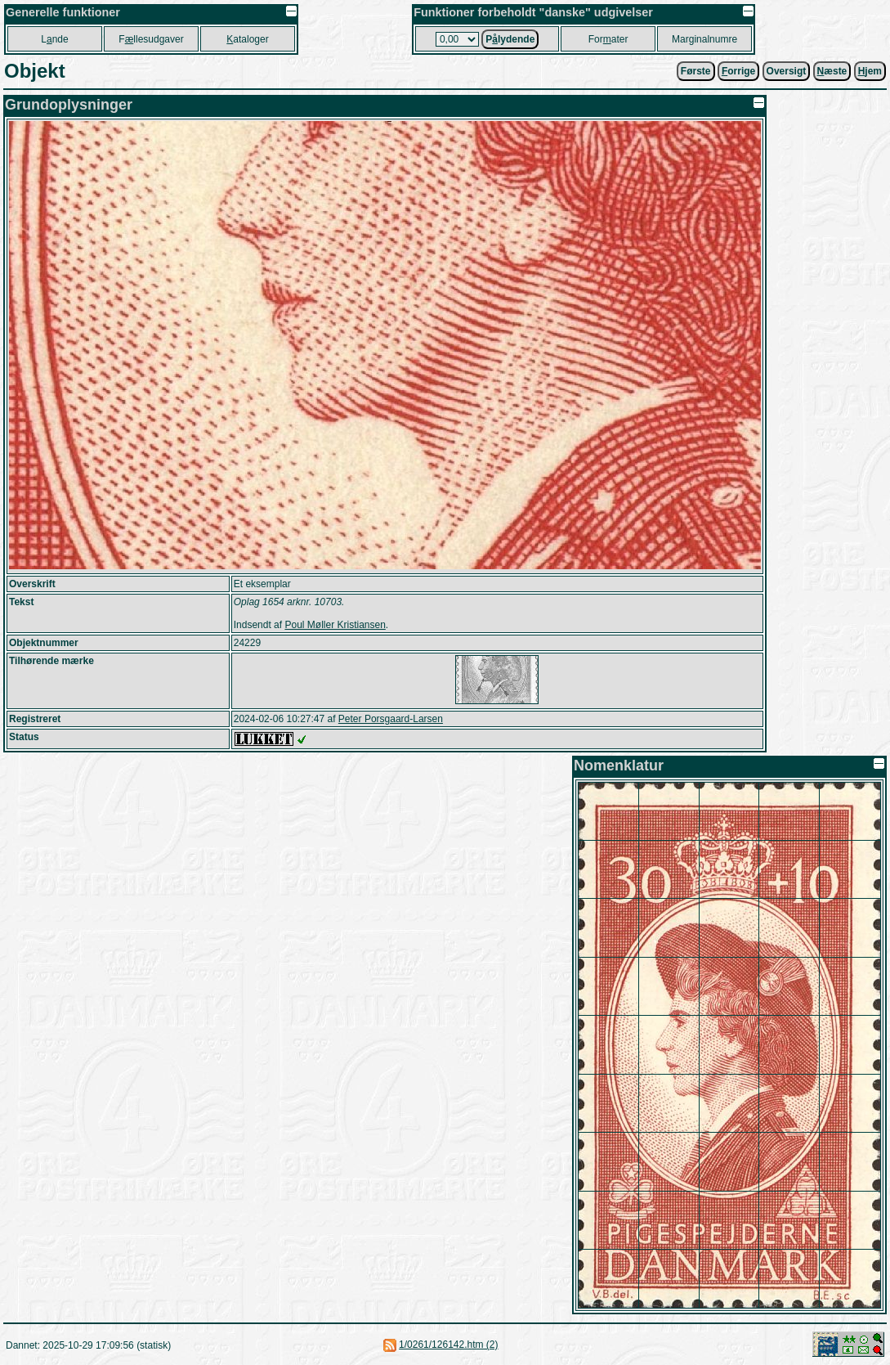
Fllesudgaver (151, 39)
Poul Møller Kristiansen (334, 625)
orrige (738, 71)
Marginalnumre (704, 39)
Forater (608, 39)
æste (832, 71)
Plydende (509, 39)
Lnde (54, 39)
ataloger (247, 39)
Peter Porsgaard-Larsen (390, 719)
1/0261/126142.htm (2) (448, 1344)
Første (696, 71)
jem (870, 71)
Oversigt (787, 71)
